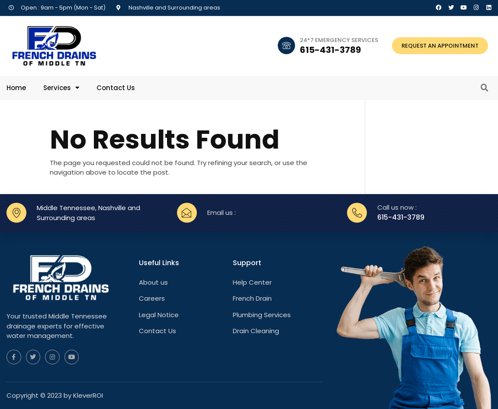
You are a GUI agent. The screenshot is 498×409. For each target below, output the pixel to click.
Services (61, 88)
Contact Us (115, 88)
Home (16, 88)
